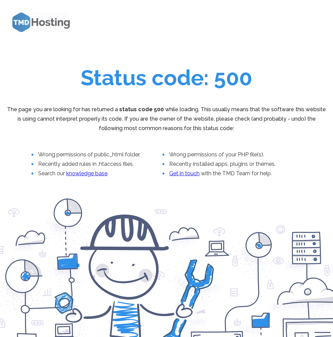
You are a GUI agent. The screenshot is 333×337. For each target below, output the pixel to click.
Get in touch (184, 173)
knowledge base (86, 173)
